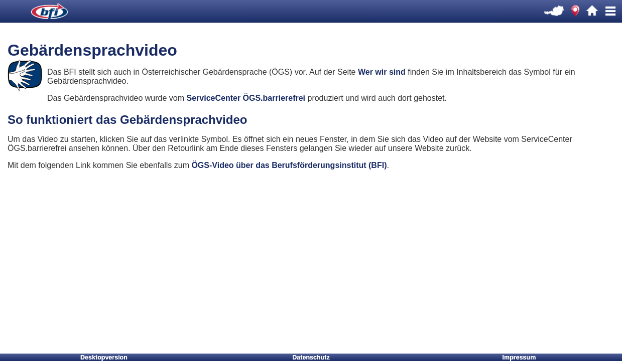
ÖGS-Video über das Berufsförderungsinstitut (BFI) (289, 165)
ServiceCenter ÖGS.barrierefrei (245, 98)
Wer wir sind (383, 72)
